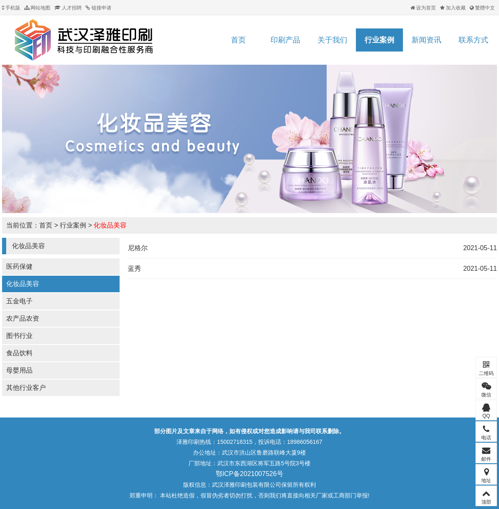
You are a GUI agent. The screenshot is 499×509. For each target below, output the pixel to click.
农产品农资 (22, 318)
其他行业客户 (26, 387)
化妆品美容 (110, 225)
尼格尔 (138, 247)
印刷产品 (285, 40)
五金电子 (19, 301)
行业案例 (379, 40)
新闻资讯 (426, 40)
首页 (238, 40)
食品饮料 (19, 353)
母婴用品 (19, 370)
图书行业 (19, 335)
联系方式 (473, 40)
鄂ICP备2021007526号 (249, 473)
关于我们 (332, 40)
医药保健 (19, 266)
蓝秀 (134, 268)
